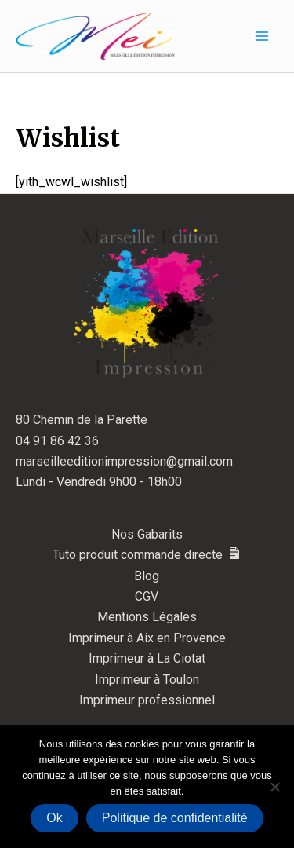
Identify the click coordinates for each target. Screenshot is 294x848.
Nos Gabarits (147, 534)
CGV (146, 596)
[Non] (274, 787)
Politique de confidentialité (175, 817)
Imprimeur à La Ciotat (147, 658)
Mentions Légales (147, 616)
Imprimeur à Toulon (147, 679)
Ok (54, 817)
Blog (146, 575)
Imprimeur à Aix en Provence (147, 638)
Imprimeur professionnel (147, 700)
